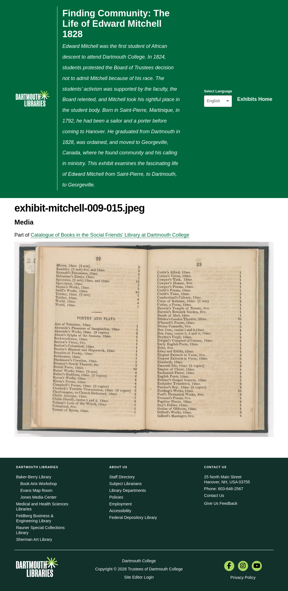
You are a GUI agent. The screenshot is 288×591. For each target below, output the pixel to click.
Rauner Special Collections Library (40, 530)
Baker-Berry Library (33, 477)
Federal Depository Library (133, 517)
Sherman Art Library (34, 539)
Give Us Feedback (220, 503)
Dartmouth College (139, 561)
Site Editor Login (139, 577)
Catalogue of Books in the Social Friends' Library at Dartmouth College (110, 235)
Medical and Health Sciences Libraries (42, 506)
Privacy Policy (243, 577)
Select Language (218, 91)
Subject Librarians (125, 483)
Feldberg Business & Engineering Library (34, 518)
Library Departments (127, 490)
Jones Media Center (38, 497)
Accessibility (120, 510)
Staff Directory (122, 477)
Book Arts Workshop (38, 483)
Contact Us (214, 495)
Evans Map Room (36, 490)
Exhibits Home (254, 99)
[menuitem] (229, 566)
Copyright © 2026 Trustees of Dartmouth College (139, 569)
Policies (116, 497)
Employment (120, 504)
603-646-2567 (230, 488)
